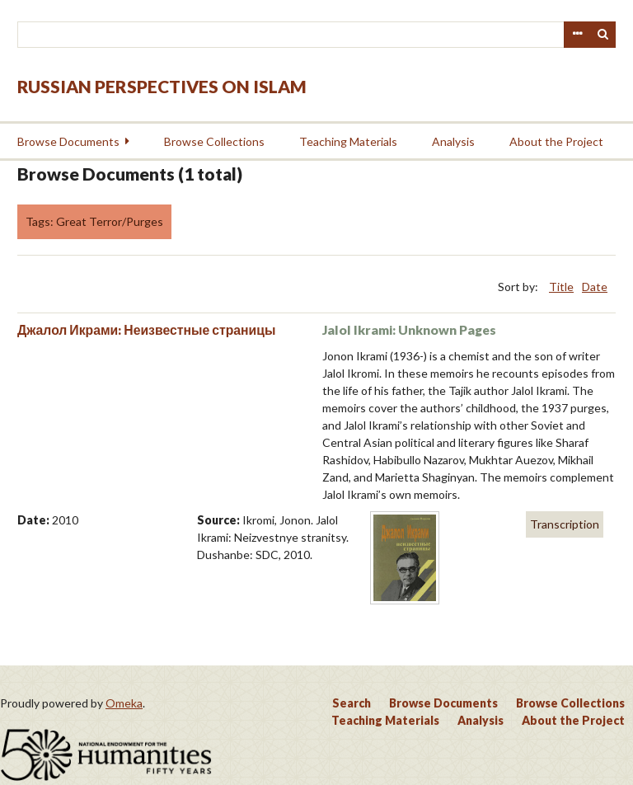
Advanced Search (577, 34)
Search (603, 34)
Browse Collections (214, 141)
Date (594, 287)
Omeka (124, 703)
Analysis (453, 141)
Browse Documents (68, 141)
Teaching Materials (348, 141)
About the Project (556, 141)
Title (561, 287)
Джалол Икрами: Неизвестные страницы (146, 329)
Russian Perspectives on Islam (162, 86)
